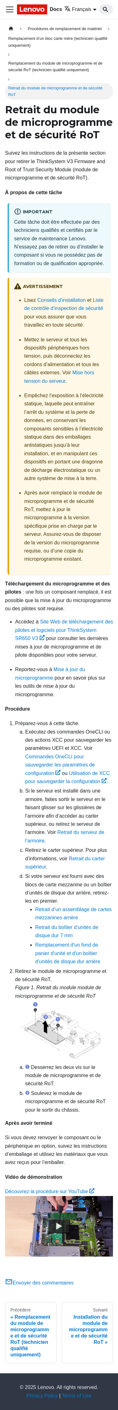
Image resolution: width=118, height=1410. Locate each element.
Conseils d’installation (61, 300)
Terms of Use (77, 1395)
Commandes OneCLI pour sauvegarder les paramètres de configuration (60, 765)
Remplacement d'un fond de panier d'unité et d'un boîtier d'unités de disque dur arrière (67, 953)
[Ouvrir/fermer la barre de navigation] (9, 9)
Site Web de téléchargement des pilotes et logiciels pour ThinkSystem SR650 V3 (64, 630)
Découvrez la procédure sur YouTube (49, 1191)
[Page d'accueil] (11, 29)
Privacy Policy (42, 1395)
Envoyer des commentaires (39, 1282)
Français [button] (77, 9)
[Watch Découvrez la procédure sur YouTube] (59, 1226)
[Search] (106, 9)
